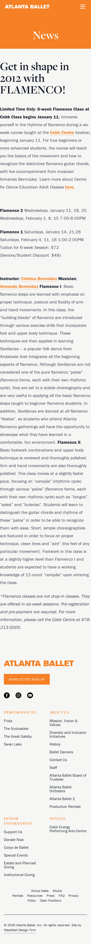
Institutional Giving (19, 874)
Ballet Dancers (61, 751)
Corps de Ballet (16, 847)
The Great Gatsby (18, 736)
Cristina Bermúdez (39, 278)
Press (51, 895)
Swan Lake (13, 744)
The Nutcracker (16, 728)
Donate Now (14, 839)
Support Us (13, 831)
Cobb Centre (62, 132)
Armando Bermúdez (19, 286)
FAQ (62, 895)
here (69, 187)
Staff (53, 767)
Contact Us (58, 759)
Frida (8, 720)
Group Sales (40, 890)
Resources (35, 895)
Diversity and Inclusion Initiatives (68, 734)
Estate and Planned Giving (20, 864)
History (55, 744)
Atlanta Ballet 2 (62, 798)
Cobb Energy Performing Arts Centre (68, 828)
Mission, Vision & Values (64, 722)
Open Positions (50, 900)
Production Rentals (65, 806)
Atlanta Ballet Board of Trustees (68, 777)
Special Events (16, 855)
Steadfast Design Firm (20, 930)
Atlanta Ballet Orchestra (61, 788)
